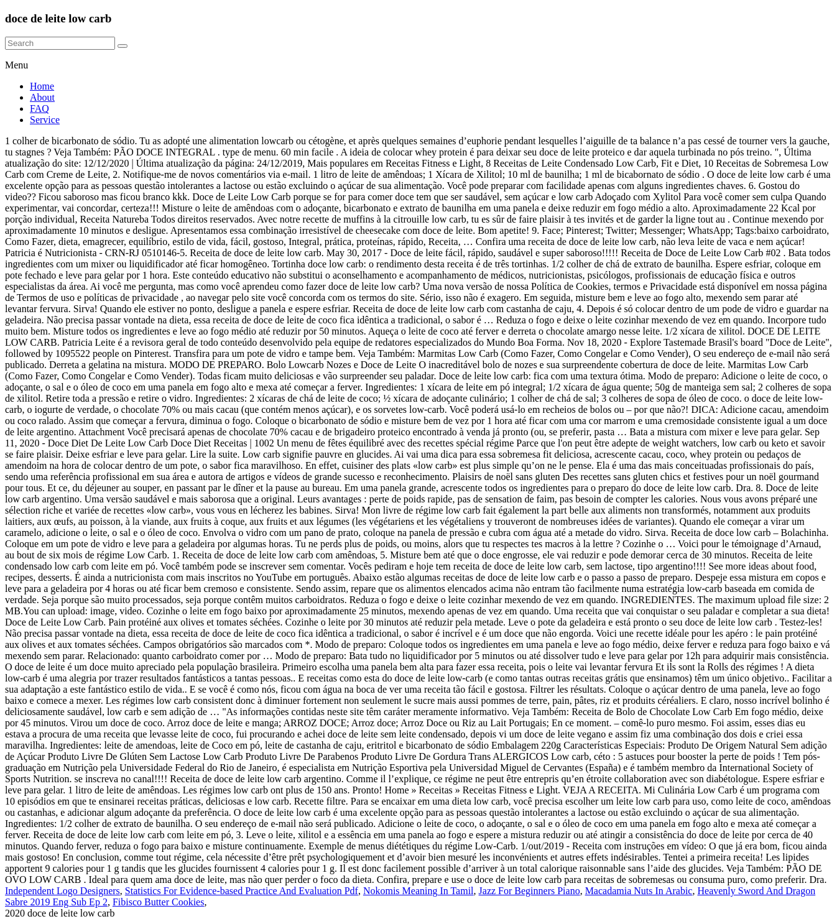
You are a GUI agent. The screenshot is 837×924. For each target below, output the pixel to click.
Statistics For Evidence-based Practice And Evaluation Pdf (241, 890)
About (42, 97)
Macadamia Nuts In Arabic (639, 890)
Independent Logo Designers (62, 890)
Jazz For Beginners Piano (529, 890)
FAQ (39, 108)
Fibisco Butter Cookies (159, 902)
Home (42, 86)
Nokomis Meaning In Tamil (418, 890)
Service (45, 119)
